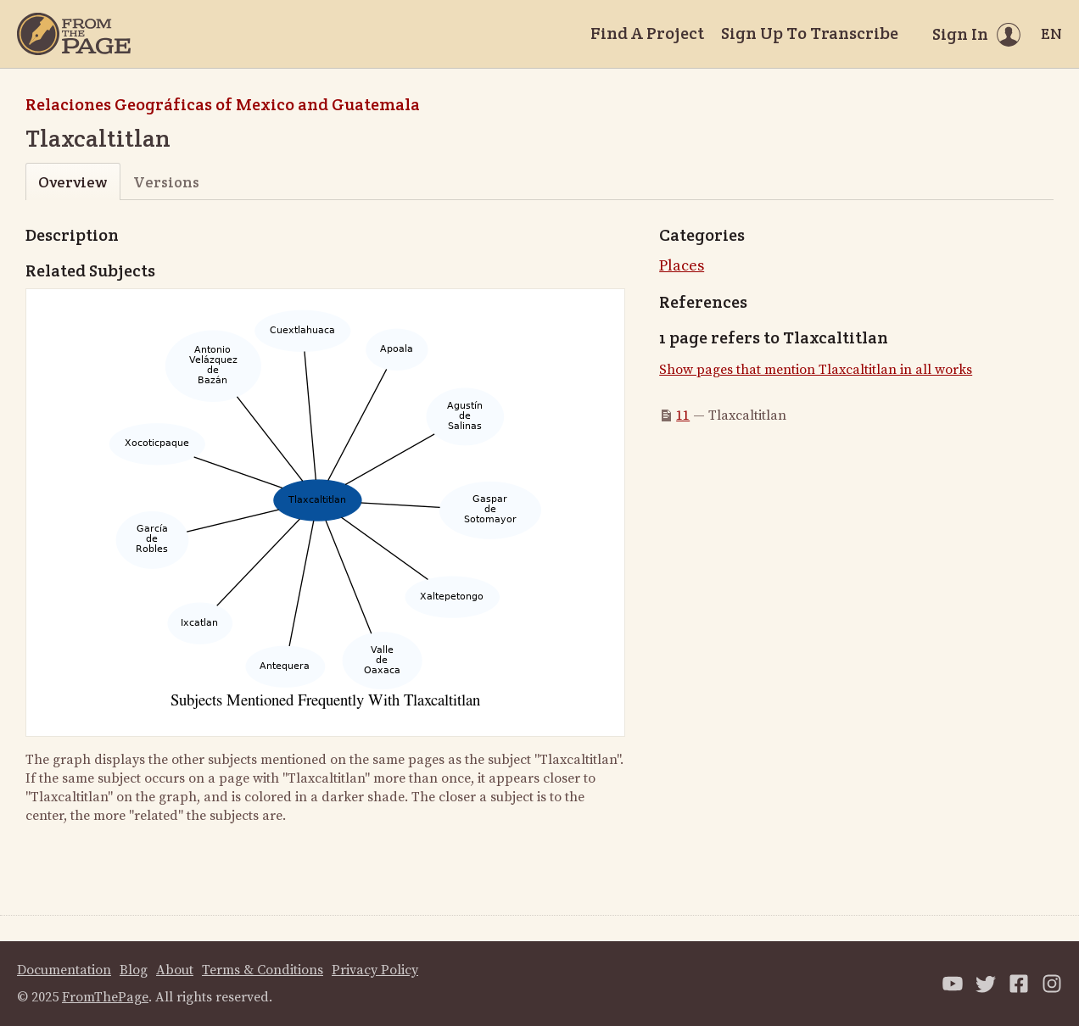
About (174, 970)
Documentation (64, 970)
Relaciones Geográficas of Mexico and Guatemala (222, 104)
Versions (166, 182)
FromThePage (105, 997)
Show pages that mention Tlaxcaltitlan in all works (815, 369)
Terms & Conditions (262, 970)
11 (683, 415)
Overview (72, 182)
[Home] (74, 34)
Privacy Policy (375, 970)
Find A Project (647, 33)
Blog (134, 970)
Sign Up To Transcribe (809, 33)
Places (681, 266)
